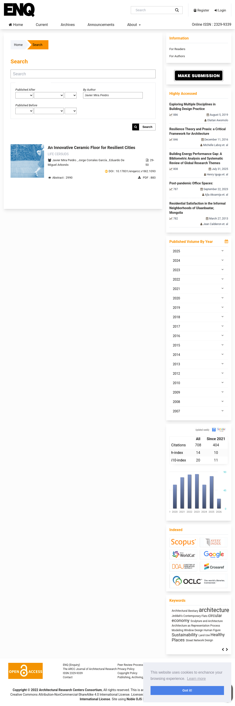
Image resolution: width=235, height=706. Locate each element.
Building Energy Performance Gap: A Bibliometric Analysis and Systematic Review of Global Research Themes (196, 158)
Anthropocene (206, 625)
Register (201, 10)
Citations (178, 445)
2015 (199, 345)
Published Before (26, 105)
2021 (199, 289)
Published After (25, 89)
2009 (199, 392)
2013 (199, 364)
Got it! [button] (187, 690)
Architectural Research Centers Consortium (70, 690)
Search (147, 127)
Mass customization (182, 621)
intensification (215, 621)
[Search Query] (153, 10)
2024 (199, 260)
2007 (199, 411)
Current (42, 25)
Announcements (101, 25)
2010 (199, 383)
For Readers (177, 49)
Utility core (205, 636)
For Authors (177, 56)
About (132, 25)
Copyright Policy (127, 673)
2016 (199, 336)
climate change (184, 635)
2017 (199, 326)
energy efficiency (206, 610)
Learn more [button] (196, 679)
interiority (201, 621)
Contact (68, 677)
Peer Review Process (130, 665)
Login (220, 10)
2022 (199, 279)
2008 (199, 401)
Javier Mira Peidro (64, 160)
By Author (89, 89)
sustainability (204, 615)
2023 (199, 270)
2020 (199, 298)
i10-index (178, 460)
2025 (199, 251)
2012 (199, 373)
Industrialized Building (183, 625)
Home (16, 25)
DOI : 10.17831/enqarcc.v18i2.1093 (132, 171)
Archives (68, 25)
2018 (199, 317)
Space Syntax (182, 610)
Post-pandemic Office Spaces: (191, 183)
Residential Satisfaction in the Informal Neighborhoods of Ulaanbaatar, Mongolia (197, 208)
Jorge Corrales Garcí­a (93, 160)
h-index (177, 452)
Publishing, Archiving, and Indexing (139, 677)
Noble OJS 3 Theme (140, 699)
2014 (199, 354)
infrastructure (209, 630)
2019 (199, 307)
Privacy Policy (126, 669)
